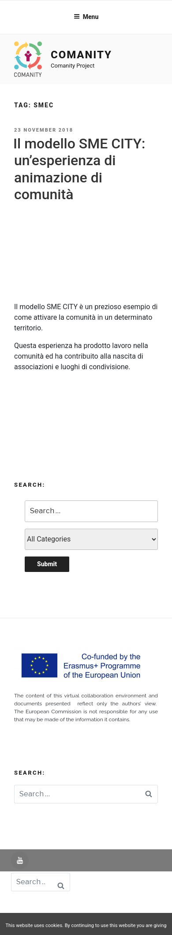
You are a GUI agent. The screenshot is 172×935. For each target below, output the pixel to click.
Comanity (81, 55)
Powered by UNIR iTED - (49, 908)
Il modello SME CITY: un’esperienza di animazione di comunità (79, 169)
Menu (86, 16)
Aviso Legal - (107, 908)
